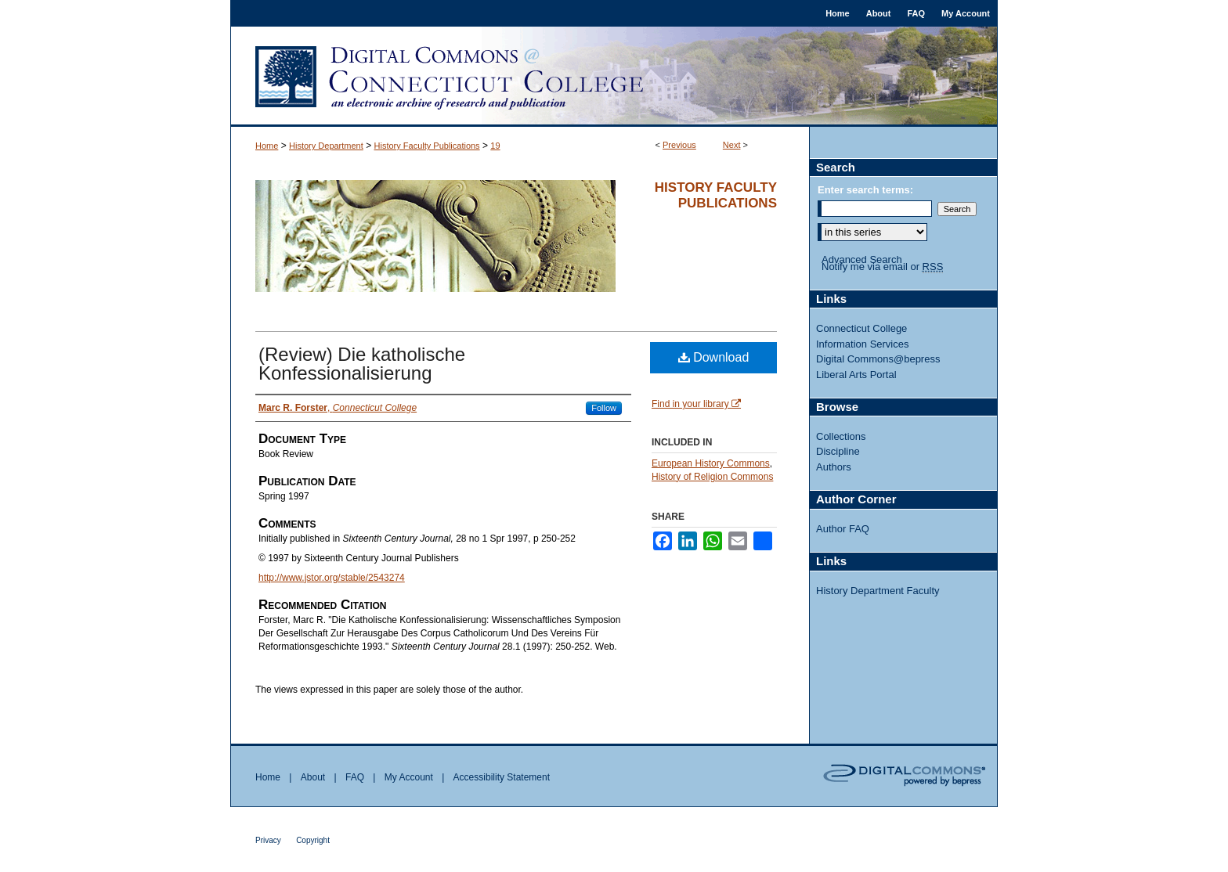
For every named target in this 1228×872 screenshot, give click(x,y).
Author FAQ (842, 529)
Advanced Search (862, 259)
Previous (679, 145)
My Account (409, 777)
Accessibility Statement (501, 777)
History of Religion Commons (712, 476)
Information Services (862, 344)
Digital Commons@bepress (878, 359)
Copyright (313, 840)
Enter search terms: (865, 190)
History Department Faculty (878, 590)
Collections (841, 436)
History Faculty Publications (427, 145)
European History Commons (711, 463)
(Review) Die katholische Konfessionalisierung (361, 364)
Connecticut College (861, 328)
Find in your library (696, 403)
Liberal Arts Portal (856, 374)
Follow (603, 408)
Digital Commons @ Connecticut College (614, 77)
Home (266, 145)
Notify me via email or (882, 267)
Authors (833, 467)
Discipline (838, 451)
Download (713, 357)
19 (495, 145)
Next (732, 145)
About (313, 777)
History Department (326, 145)
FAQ (354, 777)
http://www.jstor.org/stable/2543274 (331, 577)
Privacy (268, 840)
